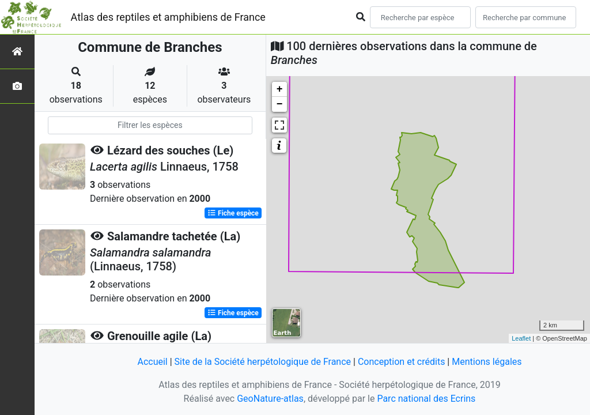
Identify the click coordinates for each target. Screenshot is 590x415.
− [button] (280, 104)
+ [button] (280, 89)
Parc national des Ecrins (426, 398)
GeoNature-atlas (270, 398)
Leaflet (521, 338)
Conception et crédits (401, 361)
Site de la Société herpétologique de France (263, 361)
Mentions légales (486, 361)
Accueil (152, 361)
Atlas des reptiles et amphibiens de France (168, 17)
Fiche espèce (233, 213)
